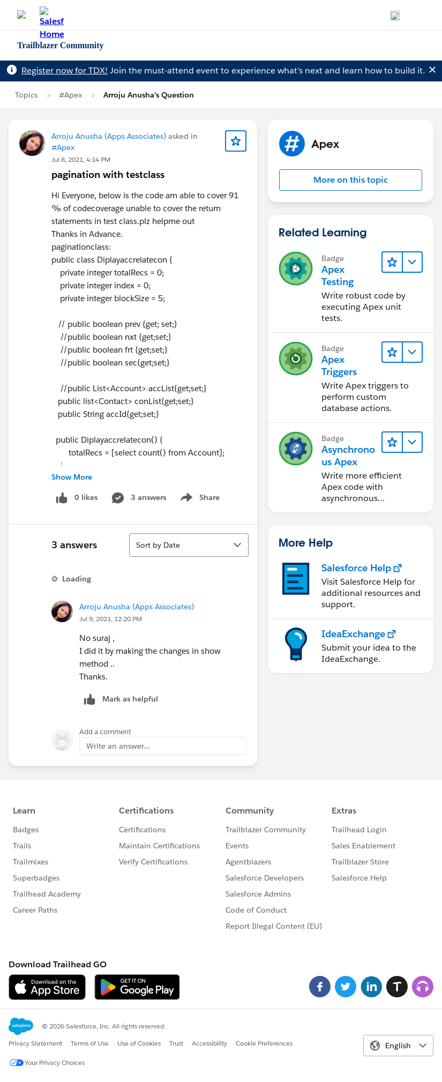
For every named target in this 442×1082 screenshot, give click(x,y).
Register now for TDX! (64, 70)
